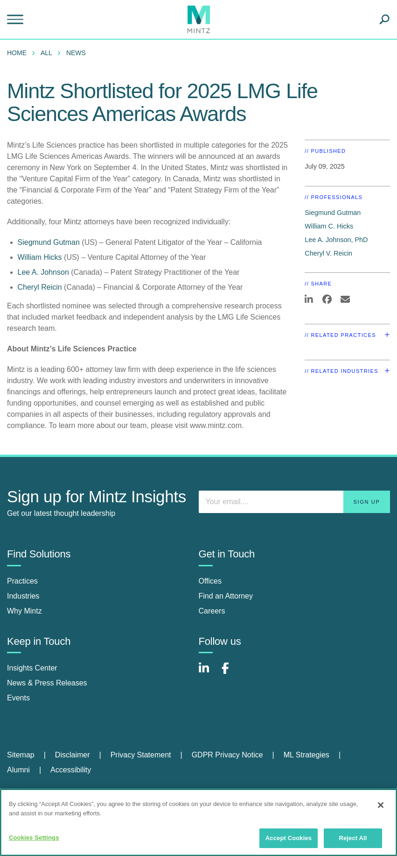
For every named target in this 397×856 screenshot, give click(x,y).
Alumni (18, 770)
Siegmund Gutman (49, 242)
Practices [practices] (22, 581)
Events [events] (18, 698)
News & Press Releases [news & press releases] (47, 683)
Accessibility (70, 770)
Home (17, 53)
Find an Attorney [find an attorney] (226, 596)
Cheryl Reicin (40, 287)
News (76, 53)
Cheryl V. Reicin (328, 253)
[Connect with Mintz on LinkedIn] (208, 673)
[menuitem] (19, 52)
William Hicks (40, 257)
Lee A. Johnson (43, 272)
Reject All (353, 838)
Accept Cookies (288, 838)
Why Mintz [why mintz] (24, 611)
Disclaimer (72, 755)
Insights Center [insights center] (32, 668)
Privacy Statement (141, 755)
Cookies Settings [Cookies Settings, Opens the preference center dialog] (34, 837)
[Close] (380, 805)
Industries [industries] (23, 596)
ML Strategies (306, 755)
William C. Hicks (329, 226)
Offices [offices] (210, 581)
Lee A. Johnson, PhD (336, 239)
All (46, 53)
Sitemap (21, 755)
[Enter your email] (294, 502)
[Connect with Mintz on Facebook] (231, 673)
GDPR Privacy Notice (227, 755)
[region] (198, 822)
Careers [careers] (212, 611)
